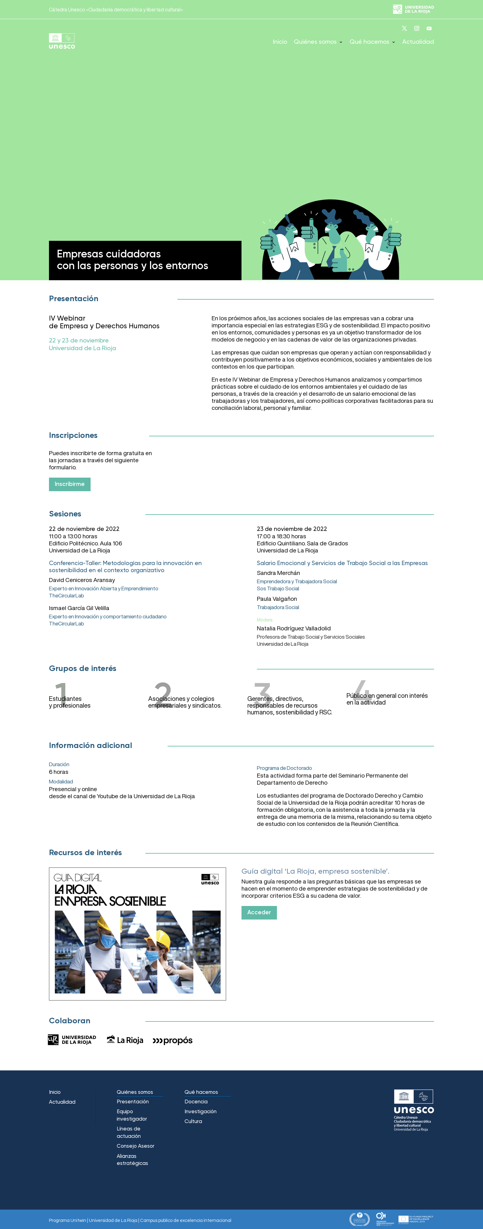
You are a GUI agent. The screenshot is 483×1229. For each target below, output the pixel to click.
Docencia (196, 1102)
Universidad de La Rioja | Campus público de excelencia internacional (160, 1220)
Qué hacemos (369, 42)
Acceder (259, 913)
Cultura (193, 1121)
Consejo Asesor (135, 1146)
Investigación (201, 1111)
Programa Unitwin (67, 1220)
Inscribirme (70, 484)
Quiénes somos (315, 42)
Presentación (133, 1102)
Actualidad (418, 42)
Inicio (280, 42)
